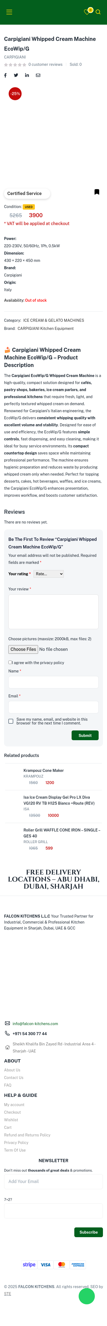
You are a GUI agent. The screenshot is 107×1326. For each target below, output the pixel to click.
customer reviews (45, 64)
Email (14, 696)
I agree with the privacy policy (38, 663)
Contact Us (13, 1077)
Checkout (12, 1112)
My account (14, 1105)
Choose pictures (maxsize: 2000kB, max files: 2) (49, 639)
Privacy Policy (16, 1142)
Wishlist (11, 1120)
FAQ (7, 1085)
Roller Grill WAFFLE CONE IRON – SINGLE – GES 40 (62, 833)
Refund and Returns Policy (27, 1135)
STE (7, 1294)
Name (14, 671)
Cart (8, 1127)
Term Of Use (15, 1150)
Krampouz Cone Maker (44, 770)
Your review (19, 589)
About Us (12, 1070)
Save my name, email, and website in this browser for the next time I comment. (52, 721)
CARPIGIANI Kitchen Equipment (45, 328)
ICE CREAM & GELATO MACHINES (53, 320)
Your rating (19, 574)
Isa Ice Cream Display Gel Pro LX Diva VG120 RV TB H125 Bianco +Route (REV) (59, 800)
